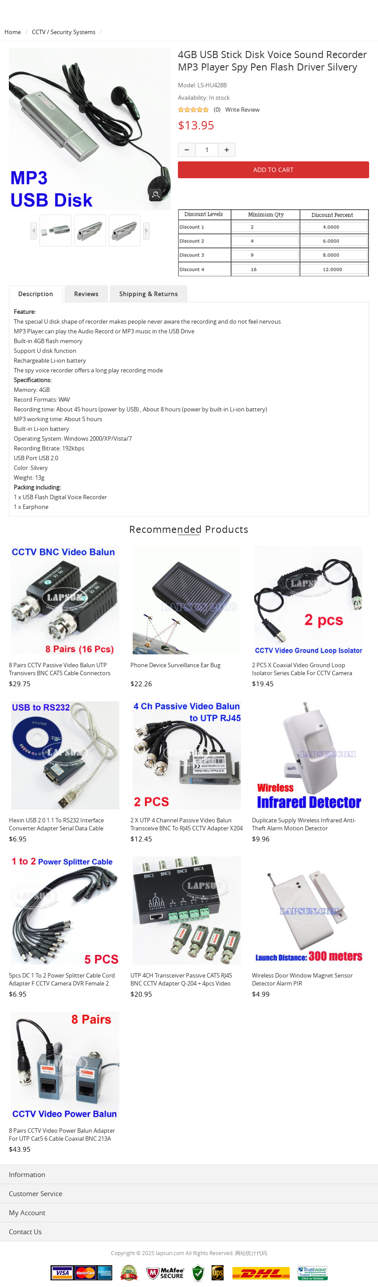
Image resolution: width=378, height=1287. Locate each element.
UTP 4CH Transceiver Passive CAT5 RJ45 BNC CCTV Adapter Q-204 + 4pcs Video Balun (181, 983)
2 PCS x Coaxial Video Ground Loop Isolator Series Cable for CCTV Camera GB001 (302, 673)
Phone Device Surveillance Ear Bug (175, 665)
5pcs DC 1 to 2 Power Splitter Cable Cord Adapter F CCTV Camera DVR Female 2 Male (62, 983)
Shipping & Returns (148, 294)
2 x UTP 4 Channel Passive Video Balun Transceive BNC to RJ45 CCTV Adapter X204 (186, 824)
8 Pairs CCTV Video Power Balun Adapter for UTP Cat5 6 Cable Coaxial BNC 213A (62, 1134)
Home (12, 32)
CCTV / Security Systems (63, 32)
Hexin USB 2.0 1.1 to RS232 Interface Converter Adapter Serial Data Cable (56, 824)
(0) (217, 109)
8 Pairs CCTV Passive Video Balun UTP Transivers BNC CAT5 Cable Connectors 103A (59, 673)
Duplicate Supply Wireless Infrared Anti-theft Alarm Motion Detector (304, 824)
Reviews (86, 294)
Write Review (242, 109)
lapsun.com (170, 1252)
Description (35, 294)
